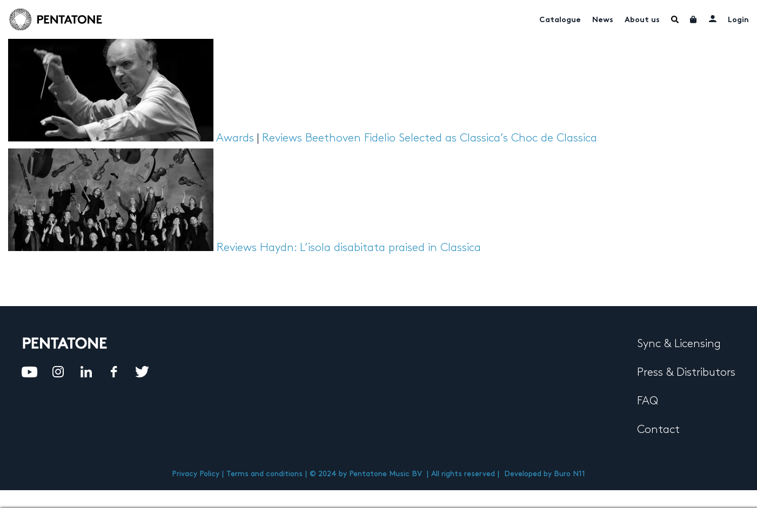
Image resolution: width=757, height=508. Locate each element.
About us (642, 20)
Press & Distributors (686, 372)
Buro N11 (569, 473)
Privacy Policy (195, 473)
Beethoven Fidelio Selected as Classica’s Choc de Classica (451, 138)
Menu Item (675, 19)
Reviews (282, 138)
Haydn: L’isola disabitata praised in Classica (370, 247)
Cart (694, 19)
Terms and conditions (264, 473)
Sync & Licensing (679, 343)
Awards (235, 138)
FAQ (647, 401)
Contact (658, 429)
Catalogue (560, 20)
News (602, 20)
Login (738, 20)
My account (712, 18)
